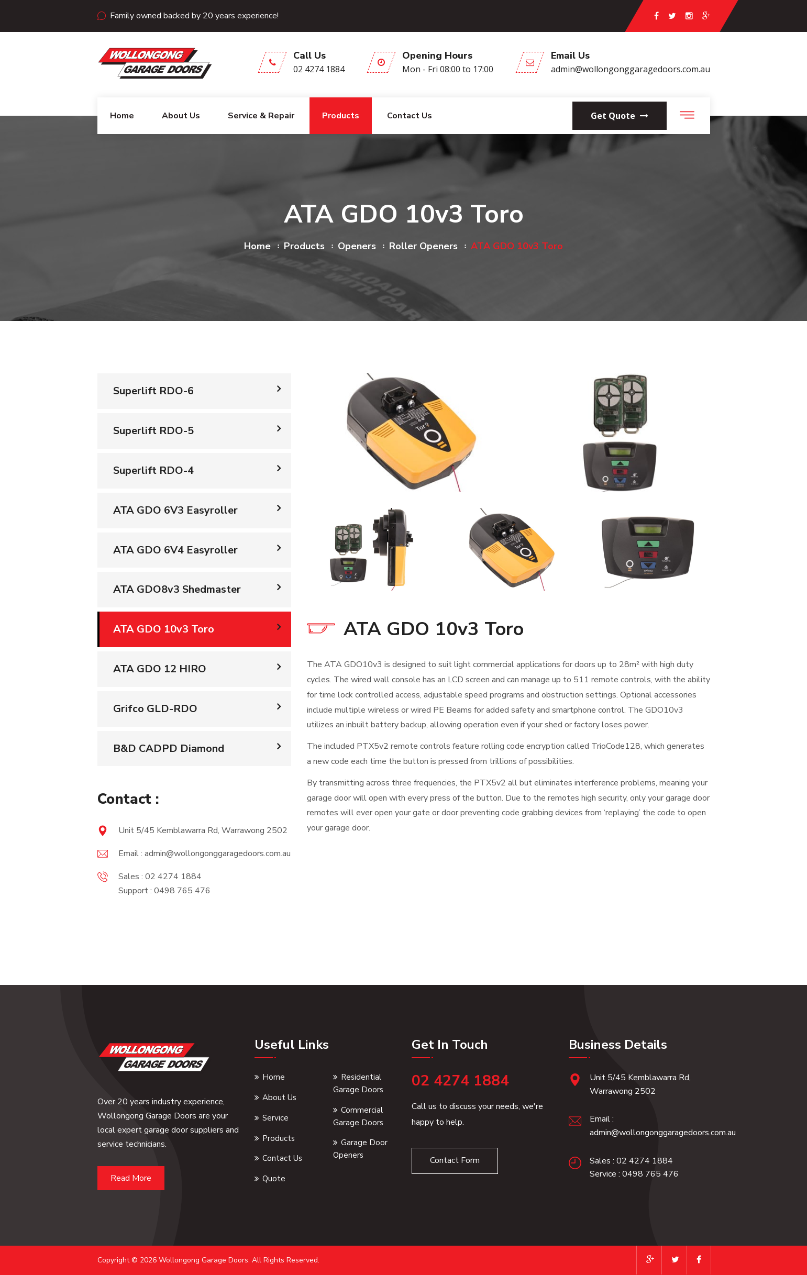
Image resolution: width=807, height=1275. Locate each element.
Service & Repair (261, 115)
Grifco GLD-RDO (155, 709)
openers (357, 246)
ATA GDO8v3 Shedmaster (177, 589)
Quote (273, 1178)
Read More (130, 1178)
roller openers (423, 246)
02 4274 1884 (319, 69)
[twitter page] (672, 16)
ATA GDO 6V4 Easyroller (175, 550)
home (257, 246)
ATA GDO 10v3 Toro (163, 629)
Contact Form (455, 1160)
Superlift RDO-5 (153, 431)
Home (122, 115)
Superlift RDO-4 (153, 470)
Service (275, 1118)
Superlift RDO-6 (153, 391)
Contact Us (409, 115)
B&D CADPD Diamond (168, 748)
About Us (279, 1097)
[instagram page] (689, 16)
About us (181, 115)
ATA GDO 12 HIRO (159, 669)
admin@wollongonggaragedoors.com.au (630, 69)
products (304, 246)
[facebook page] (656, 16)
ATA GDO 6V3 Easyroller (175, 510)
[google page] (706, 16)
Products (340, 115)
